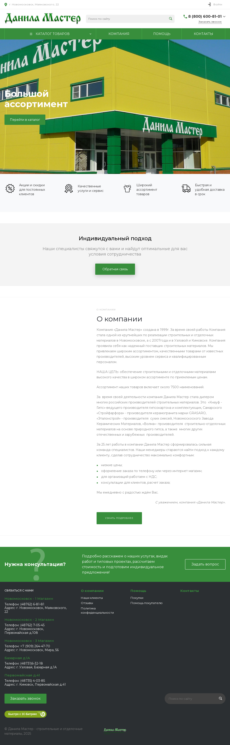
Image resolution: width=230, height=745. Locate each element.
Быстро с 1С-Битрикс (22, 714)
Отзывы (87, 603)
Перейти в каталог (25, 120)
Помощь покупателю (146, 603)
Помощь (138, 591)
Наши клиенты (92, 598)
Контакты (189, 591)
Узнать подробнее (119, 518)
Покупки (136, 598)
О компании (92, 591)
